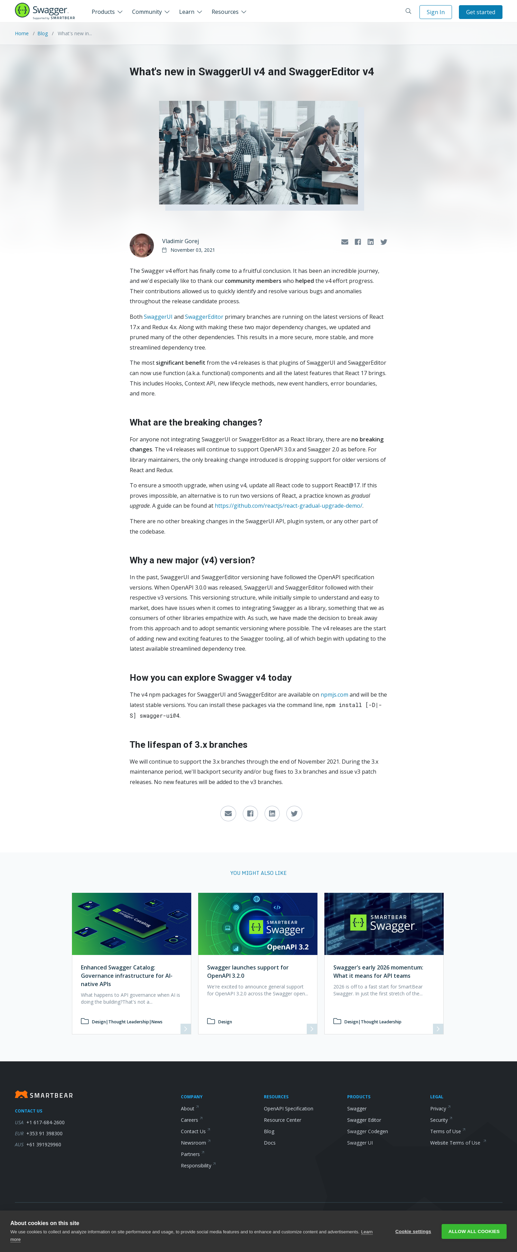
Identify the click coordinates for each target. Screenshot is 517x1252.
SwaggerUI (158, 317)
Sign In (436, 12)
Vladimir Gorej (180, 241)
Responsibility (198, 1165)
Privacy (440, 1108)
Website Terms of (458, 1142)
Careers (192, 1120)
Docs (270, 1142)
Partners (193, 1154)
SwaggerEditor (204, 317)
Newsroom (196, 1142)
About (190, 1108)
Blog (42, 33)
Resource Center (282, 1120)
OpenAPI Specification (288, 1108)
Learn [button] (186, 12)
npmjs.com (334, 694)
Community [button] (147, 12)
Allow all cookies (474, 1231)
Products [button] (103, 12)
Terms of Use (448, 1131)
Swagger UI (360, 1142)
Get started (480, 12)
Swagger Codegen (367, 1131)
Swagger (357, 1108)
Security (441, 1120)
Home (22, 33)
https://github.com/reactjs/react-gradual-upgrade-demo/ (288, 505)
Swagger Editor (364, 1120)
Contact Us (196, 1131)
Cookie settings (413, 1231)
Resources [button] (225, 12)
